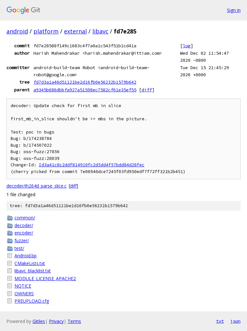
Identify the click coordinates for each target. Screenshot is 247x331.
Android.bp (25, 256)
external (75, 31)
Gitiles (38, 321)
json (235, 321)
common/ (24, 218)
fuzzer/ (21, 240)
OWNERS (24, 293)
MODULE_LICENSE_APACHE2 (45, 278)
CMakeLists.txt (29, 263)
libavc (100, 31)
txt (220, 321)
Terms (74, 321)
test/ (19, 248)
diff (147, 90)
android (17, 31)
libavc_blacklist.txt (32, 271)
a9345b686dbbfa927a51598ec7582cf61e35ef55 (84, 90)
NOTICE (22, 286)
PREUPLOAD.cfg (31, 301)
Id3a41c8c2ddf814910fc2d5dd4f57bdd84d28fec (91, 165)
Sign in (234, 10)
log (186, 46)
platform (46, 31)
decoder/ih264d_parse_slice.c (36, 186)
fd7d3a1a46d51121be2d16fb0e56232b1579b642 (84, 82)
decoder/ (23, 225)
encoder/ (23, 233)
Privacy (56, 321)
